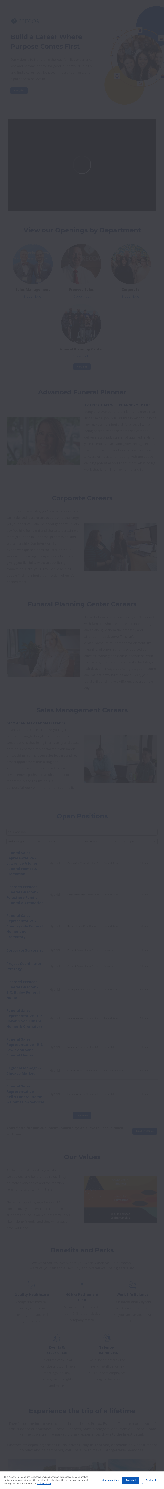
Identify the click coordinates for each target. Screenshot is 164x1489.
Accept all (131, 1480)
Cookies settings (110, 1480)
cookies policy (44, 1483)
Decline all (151, 1480)
